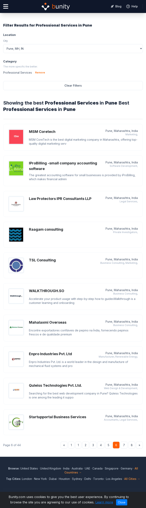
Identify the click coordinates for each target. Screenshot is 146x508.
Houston (64, 478)
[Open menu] (5, 6)
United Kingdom (50, 468)
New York (40, 478)
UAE (87, 468)
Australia (77, 468)
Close (121, 502)
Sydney (77, 478)
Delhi (87, 478)
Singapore (111, 468)
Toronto (98, 478)
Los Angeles (114, 478)
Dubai (53, 478)
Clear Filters (73, 85)
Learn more (104, 502)
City (5, 40)
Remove (40, 72)
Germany (126, 468)
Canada (97, 468)
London (27, 478)
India (66, 468)
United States (29, 468)
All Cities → (132, 478)
